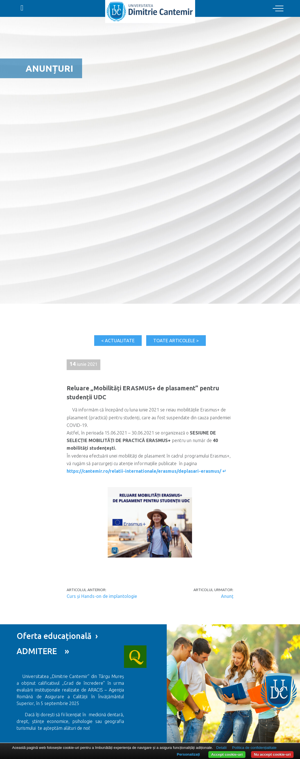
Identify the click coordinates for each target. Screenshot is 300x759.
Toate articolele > (176, 340)
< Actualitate (118, 340)
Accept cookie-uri (227, 754)
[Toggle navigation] (278, 9)
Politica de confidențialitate (254, 748)
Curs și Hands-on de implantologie (102, 596)
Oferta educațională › (57, 635)
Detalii (221, 748)
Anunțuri (49, 68)
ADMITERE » (43, 651)
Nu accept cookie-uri (272, 754)
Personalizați (188, 754)
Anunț (227, 596)
